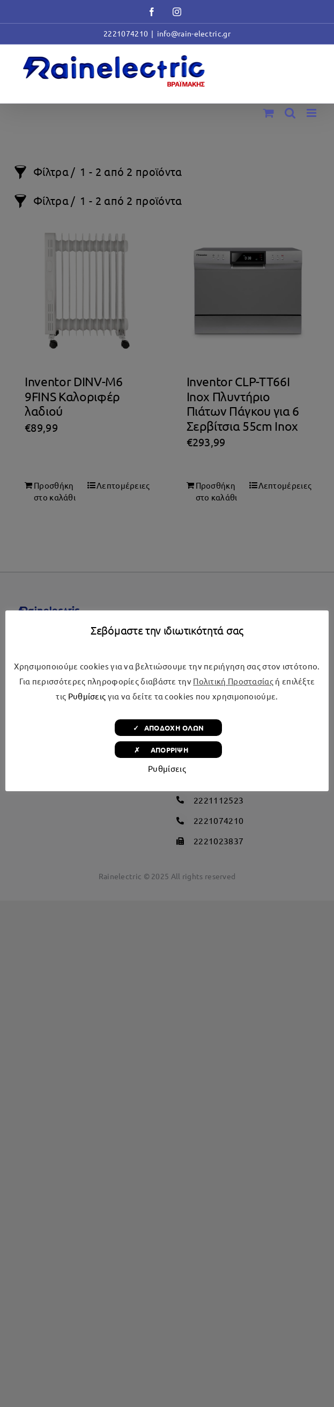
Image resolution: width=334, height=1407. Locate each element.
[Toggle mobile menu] (312, 113)
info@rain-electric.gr (194, 33)
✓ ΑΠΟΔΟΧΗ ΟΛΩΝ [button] (168, 727)
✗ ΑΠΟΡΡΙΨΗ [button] (168, 749)
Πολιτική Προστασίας (233, 681)
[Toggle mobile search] (290, 113)
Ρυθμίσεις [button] (87, 696)
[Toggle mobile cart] (268, 113)
